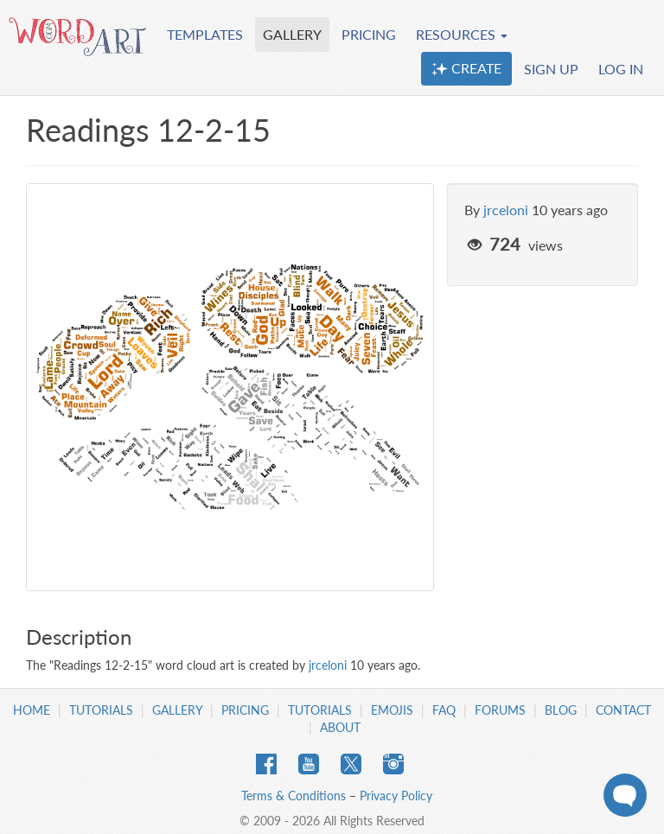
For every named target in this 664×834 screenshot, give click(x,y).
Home (31, 710)
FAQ (444, 710)
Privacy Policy (396, 795)
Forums (500, 710)
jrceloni (505, 209)
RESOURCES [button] (462, 34)
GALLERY (292, 34)
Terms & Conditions (293, 795)
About (340, 727)
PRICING (369, 34)
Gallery (177, 710)
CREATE (466, 68)
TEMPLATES (205, 34)
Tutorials (101, 710)
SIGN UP (551, 68)
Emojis (392, 710)
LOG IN (620, 68)
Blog (561, 710)
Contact (623, 710)
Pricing (245, 710)
